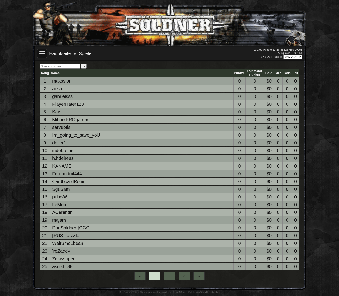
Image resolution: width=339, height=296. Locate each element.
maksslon (61, 80)
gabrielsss (62, 96)
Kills (278, 73)
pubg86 (59, 196)
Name (55, 73)
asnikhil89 (62, 266)
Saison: (278, 56)
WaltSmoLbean (67, 243)
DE (269, 56)
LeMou (59, 204)
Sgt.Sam (61, 189)
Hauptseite (60, 53)
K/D (295, 73)
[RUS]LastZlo (65, 235)
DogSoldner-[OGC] (71, 227)
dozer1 (59, 142)
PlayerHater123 (68, 104)
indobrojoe (62, 150)
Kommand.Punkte (254, 73)
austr (57, 88)
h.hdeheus (62, 158)
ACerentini (62, 212)
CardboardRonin (69, 181)
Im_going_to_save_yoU (76, 135)
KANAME (61, 165)
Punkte (239, 73)
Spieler (86, 53)
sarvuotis (61, 127)
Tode (287, 73)
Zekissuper (63, 258)
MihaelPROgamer (70, 119)
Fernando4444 (67, 173)
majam (59, 220)
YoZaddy (61, 250)
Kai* (56, 111)
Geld (268, 73)
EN (262, 56)
